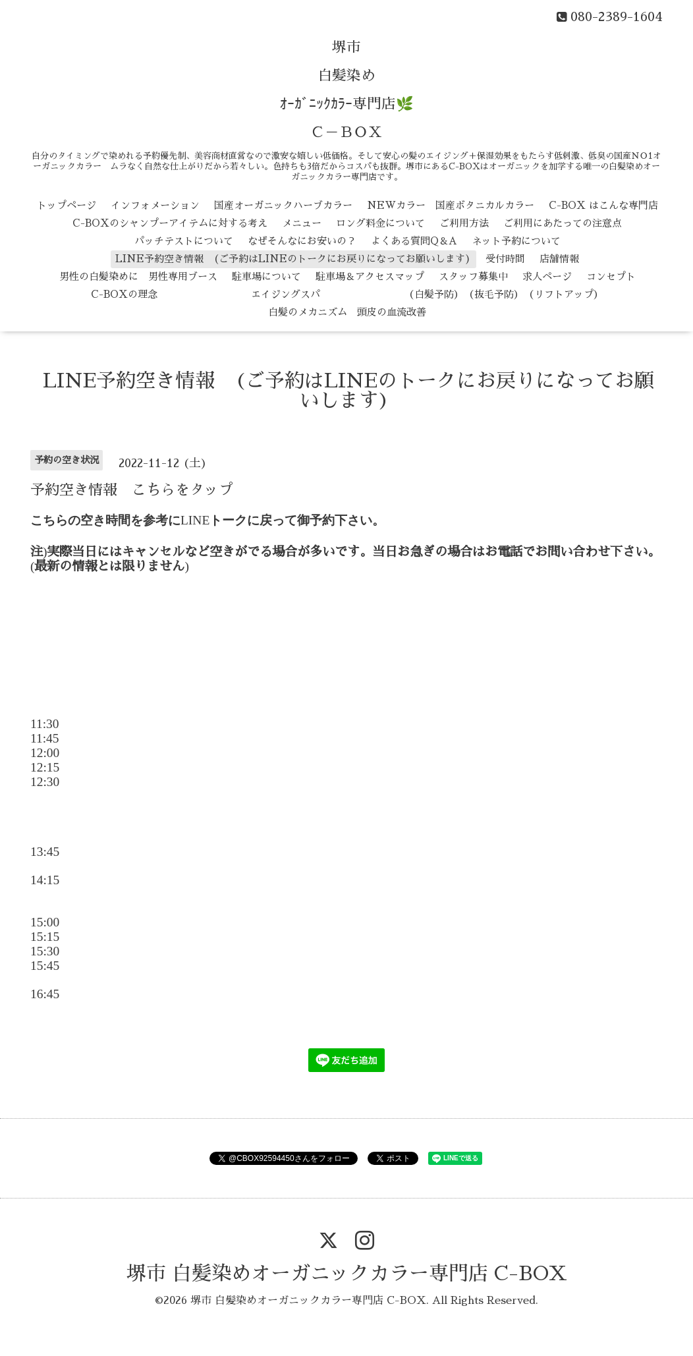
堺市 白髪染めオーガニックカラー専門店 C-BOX (346, 1274)
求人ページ (547, 276)
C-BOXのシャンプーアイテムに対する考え (169, 223)
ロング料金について (380, 223)
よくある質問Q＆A (414, 241)
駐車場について (266, 276)
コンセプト (611, 276)
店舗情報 (559, 259)
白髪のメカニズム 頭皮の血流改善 (347, 312)
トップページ (66, 205)
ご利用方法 (464, 223)
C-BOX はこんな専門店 (603, 205)
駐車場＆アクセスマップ (370, 276)
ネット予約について (516, 241)
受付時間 (505, 259)
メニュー (301, 223)
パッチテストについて (183, 241)
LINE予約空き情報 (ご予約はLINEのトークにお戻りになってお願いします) (293, 259)
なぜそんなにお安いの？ (302, 241)
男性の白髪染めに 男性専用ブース (138, 276)
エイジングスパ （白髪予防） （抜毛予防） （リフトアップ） (387, 294)
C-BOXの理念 (124, 294)
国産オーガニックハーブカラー (283, 205)
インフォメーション (155, 205)
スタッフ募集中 (473, 276)
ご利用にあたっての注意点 (562, 223)
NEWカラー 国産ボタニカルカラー (450, 205)
